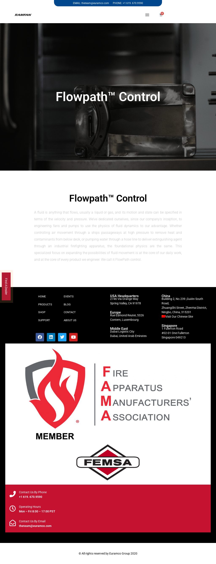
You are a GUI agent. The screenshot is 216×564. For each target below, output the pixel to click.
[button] (147, 15)
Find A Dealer (6, 286)
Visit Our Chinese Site (179, 316)
